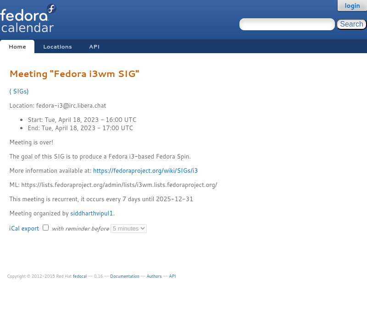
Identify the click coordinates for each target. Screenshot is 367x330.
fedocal (80, 276)
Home (17, 46)
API (94, 46)
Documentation (124, 276)
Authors (154, 276)
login (352, 5)
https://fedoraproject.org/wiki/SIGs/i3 (145, 170)
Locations (57, 46)
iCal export (25, 228)
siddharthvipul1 (91, 213)
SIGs (19, 91)
